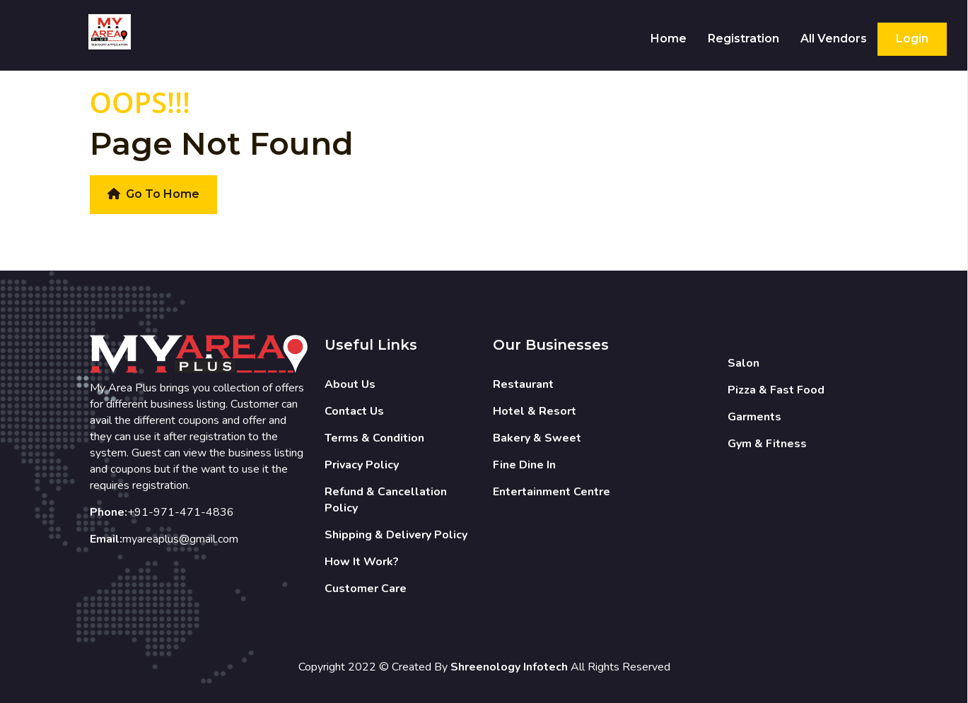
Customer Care (366, 588)
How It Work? (362, 561)
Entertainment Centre (551, 492)
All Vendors (833, 38)
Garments (754, 417)
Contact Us (354, 411)
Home (669, 38)
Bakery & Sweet (537, 438)
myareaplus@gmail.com (180, 539)
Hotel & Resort (534, 411)
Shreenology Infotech (509, 667)
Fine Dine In (524, 465)
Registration (743, 38)
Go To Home (153, 194)
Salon (743, 363)
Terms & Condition (374, 438)
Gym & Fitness (767, 443)
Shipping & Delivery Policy (396, 535)
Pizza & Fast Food (776, 390)
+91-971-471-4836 (180, 512)
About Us (350, 384)
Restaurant (523, 384)
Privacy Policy (362, 465)
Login (912, 38)
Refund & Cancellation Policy (386, 500)
